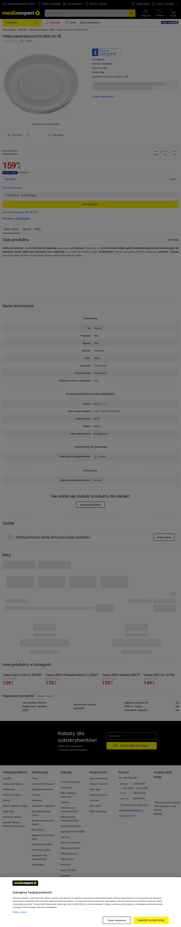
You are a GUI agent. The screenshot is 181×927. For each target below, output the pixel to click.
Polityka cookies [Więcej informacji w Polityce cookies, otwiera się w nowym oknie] (20, 912)
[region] (90, 902)
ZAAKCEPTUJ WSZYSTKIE (151, 920)
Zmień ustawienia (117, 920)
